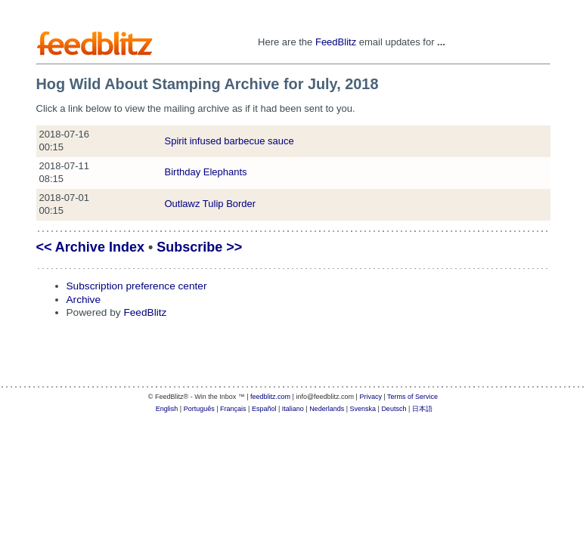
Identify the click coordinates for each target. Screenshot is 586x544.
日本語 (422, 409)
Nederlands (326, 409)
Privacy (370, 396)
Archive (84, 299)
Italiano (293, 409)
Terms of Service (412, 396)
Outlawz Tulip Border (210, 203)
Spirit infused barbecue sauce (229, 141)
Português (199, 409)
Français (233, 409)
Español (264, 409)
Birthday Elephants (206, 172)
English (167, 409)
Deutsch (393, 409)
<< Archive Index (90, 247)
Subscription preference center (137, 286)
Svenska (363, 409)
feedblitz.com (270, 396)
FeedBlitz (335, 42)
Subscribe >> (199, 247)
